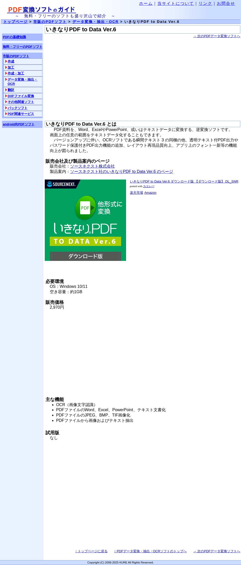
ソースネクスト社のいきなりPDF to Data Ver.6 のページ (121, 171)
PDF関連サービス (21, 114)
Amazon (150, 193)
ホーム (146, 3)
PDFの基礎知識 (14, 37)
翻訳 (11, 90)
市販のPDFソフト (50, 22)
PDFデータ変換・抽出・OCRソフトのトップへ (150, 551)
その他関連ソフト (21, 102)
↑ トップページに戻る (91, 551)
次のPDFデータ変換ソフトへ (216, 36)
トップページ (15, 22)
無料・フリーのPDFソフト (22, 47)
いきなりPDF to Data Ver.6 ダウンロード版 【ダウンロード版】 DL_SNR (184, 181)
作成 (11, 61)
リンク (205, 3)
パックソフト (17, 108)
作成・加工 (16, 73)
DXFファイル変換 (21, 96)
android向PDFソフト (19, 124)
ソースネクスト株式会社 (92, 166)
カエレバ (148, 186)
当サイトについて (175, 3)
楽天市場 (136, 193)
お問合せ (226, 3)
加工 (11, 67)
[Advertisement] (142, 79)
